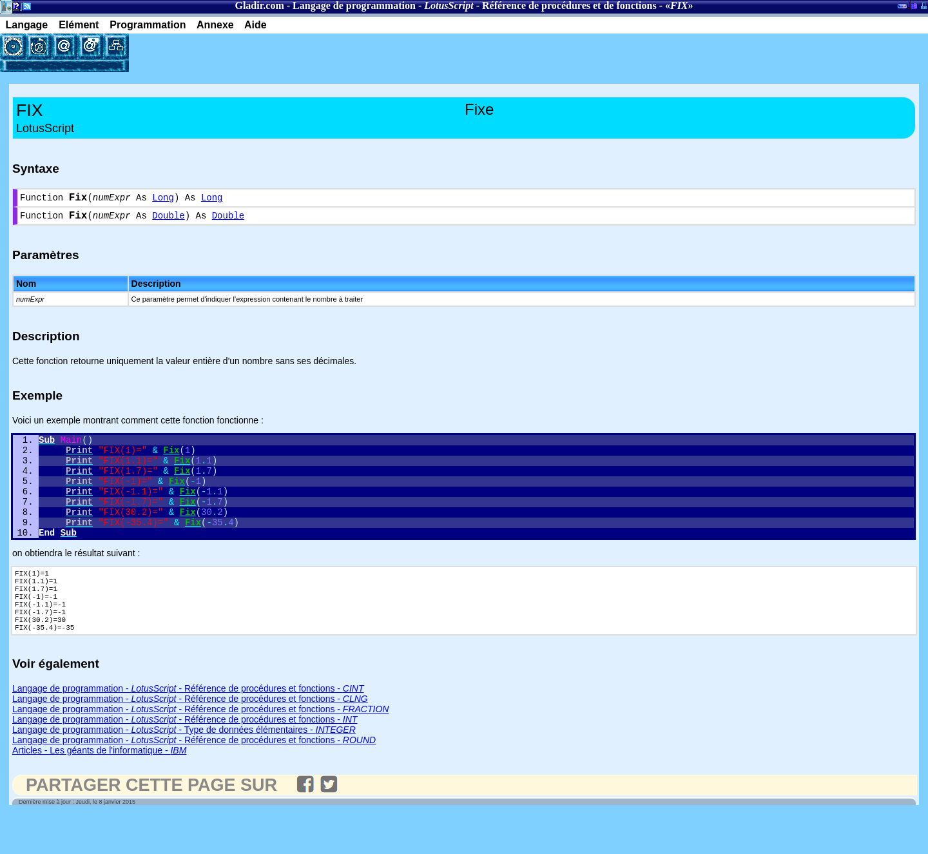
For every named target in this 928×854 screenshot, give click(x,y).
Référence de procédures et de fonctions (569, 5)
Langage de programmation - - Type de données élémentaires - (184, 769)
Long (163, 199)
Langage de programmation (354, 5)
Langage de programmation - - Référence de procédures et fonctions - (188, 728)
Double (168, 220)
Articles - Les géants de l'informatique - (99, 790)
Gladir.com (259, 5)
